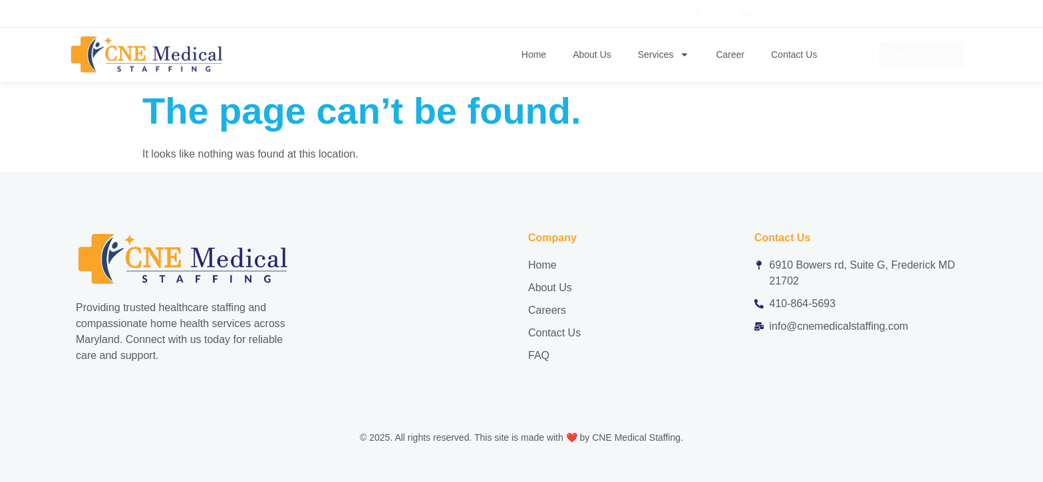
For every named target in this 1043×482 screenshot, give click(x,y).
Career (730, 54)
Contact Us (794, 54)
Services (664, 54)
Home (534, 54)
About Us (592, 54)
